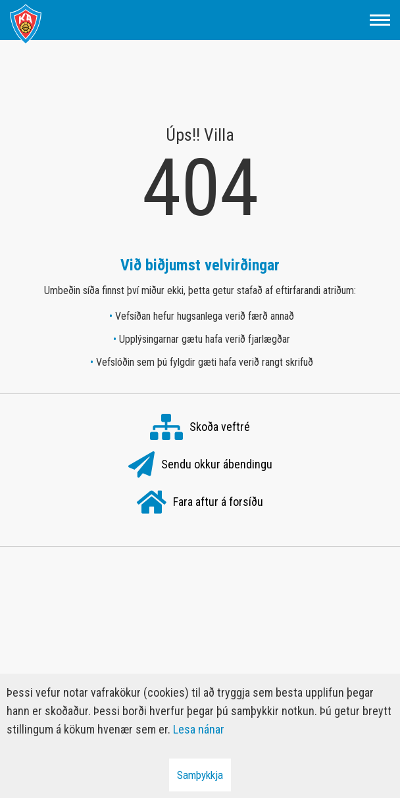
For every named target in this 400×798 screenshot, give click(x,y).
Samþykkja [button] (200, 775)
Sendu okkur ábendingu (200, 465)
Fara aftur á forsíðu (200, 502)
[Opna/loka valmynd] (380, 20)
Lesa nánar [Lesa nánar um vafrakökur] (198, 729)
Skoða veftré (200, 427)
